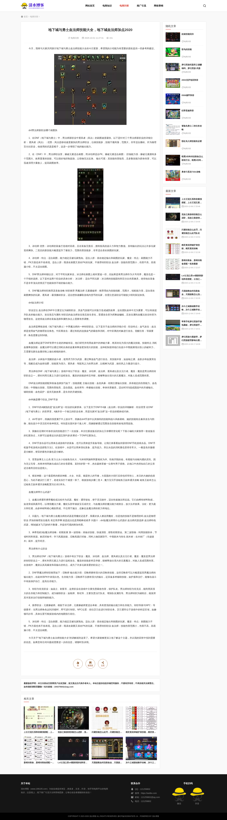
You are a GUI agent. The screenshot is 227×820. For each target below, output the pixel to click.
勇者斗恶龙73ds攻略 (191, 172)
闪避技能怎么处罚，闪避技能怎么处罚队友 (111, 732)
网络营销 (158, 5)
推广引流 (141, 5)
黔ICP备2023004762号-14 (128, 816)
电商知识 (107, 5)
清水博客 (32, 5)
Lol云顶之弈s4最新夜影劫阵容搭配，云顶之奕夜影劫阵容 (84, 762)
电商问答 (124, 5)
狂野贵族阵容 (188, 110)
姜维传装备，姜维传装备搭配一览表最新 (42, 762)
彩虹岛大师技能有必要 (192, 141)
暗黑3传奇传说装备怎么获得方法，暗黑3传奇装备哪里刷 (192, 160)
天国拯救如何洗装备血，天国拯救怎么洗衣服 (112, 762)
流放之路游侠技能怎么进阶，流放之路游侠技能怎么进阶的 (84, 732)
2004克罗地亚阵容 (190, 80)
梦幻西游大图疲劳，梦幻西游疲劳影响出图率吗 (192, 340)
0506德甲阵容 (188, 95)
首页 (26, 16)
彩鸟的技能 (187, 49)
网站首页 (90, 5)
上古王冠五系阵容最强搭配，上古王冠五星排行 (45, 732)
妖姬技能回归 (188, 34)
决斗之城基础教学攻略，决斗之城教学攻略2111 (147, 762)
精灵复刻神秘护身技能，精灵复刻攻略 (143, 732)
